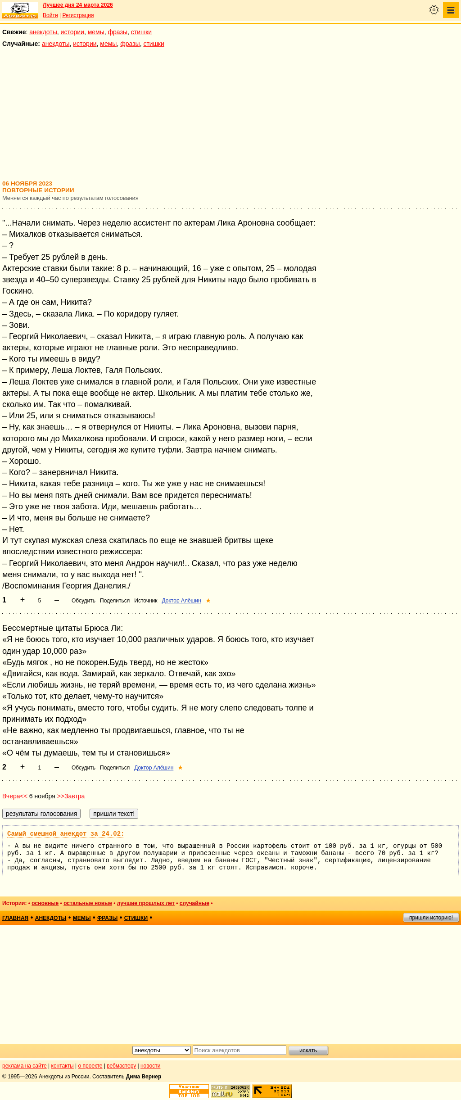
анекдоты (43, 32)
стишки (141, 32)
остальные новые (87, 903)
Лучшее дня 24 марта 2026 (78, 5)
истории (72, 32)
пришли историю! (431, 917)
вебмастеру (121, 1066)
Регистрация (78, 15)
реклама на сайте (24, 1066)
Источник (145, 601)
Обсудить (83, 601)
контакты (62, 1066)
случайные (194, 903)
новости (150, 1066)
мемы (96, 32)
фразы (117, 32)
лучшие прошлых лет (146, 903)
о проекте (90, 1066)
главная (15, 918)
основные (45, 903)
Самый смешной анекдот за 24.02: (65, 833)
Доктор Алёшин (181, 601)
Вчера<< (14, 796)
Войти (50, 15)
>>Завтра (71, 796)
